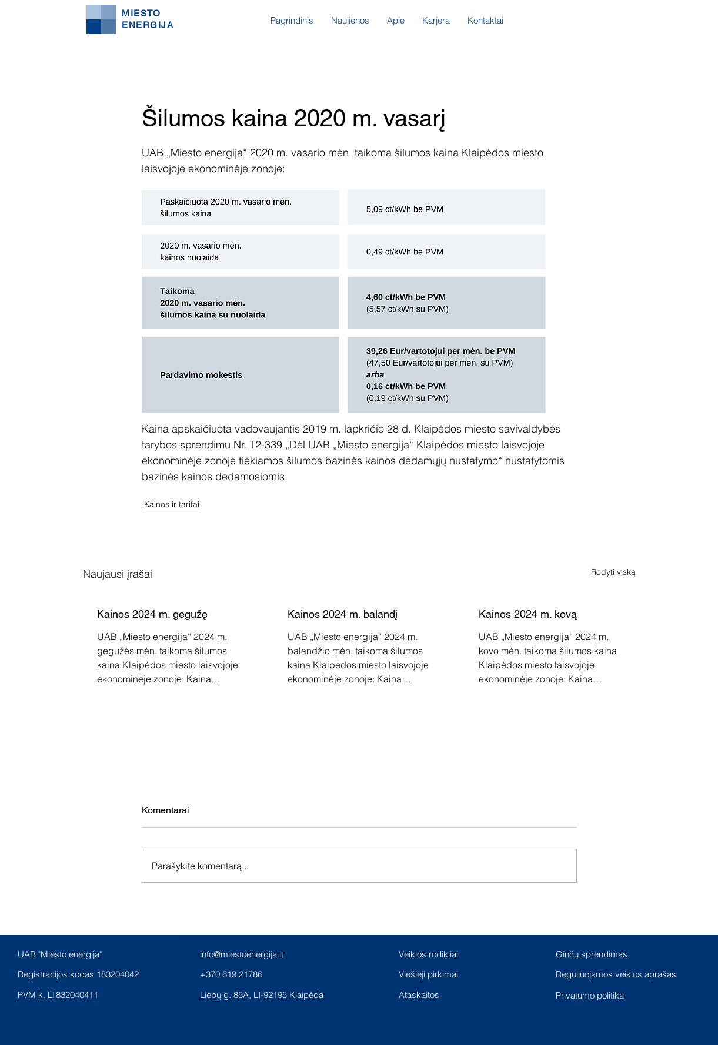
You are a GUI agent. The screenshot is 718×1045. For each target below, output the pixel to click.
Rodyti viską (613, 572)
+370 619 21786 (231, 974)
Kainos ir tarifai (171, 504)
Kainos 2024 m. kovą (528, 614)
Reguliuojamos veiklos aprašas (616, 974)
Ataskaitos (419, 994)
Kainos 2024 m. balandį (343, 614)
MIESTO (141, 13)
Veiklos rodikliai (428, 954)
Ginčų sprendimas (591, 954)
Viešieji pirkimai (428, 974)
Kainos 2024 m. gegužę (152, 614)
